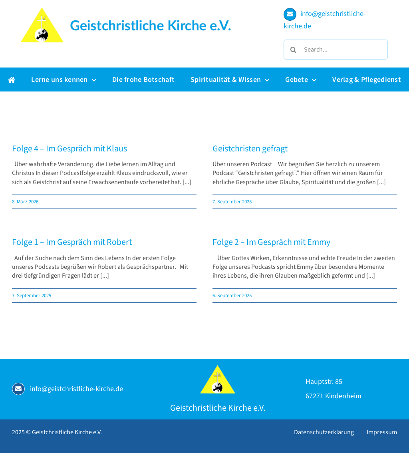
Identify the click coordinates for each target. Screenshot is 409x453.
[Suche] (294, 50)
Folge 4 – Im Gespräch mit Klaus (69, 148)
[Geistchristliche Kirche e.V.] (218, 368)
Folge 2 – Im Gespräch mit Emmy (271, 242)
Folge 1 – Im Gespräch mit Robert (72, 242)
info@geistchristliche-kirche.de (76, 389)
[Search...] (336, 50)
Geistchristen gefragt (250, 148)
